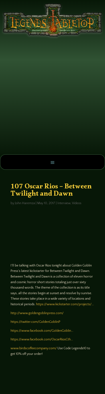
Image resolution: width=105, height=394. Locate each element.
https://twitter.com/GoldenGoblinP (35, 322)
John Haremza (25, 203)
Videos (76, 203)
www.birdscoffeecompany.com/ (34, 348)
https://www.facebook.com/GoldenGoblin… (42, 331)
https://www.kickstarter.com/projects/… (65, 304)
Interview (63, 203)
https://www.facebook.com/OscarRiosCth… (42, 339)
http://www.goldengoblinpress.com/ (37, 313)
